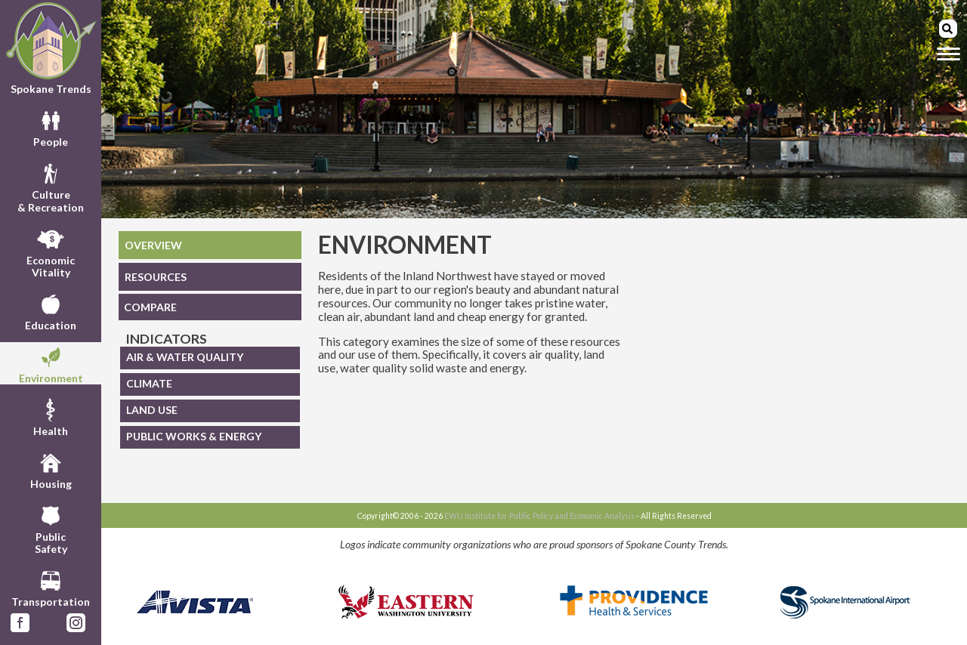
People (50, 127)
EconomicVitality (50, 251)
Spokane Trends (50, 48)
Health (50, 416)
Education (50, 310)
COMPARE (150, 307)
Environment (51, 363)
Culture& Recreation (50, 186)
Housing (51, 469)
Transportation (50, 587)
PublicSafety (51, 528)
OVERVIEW (153, 245)
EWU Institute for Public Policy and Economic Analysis (539, 515)
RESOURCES (156, 276)
